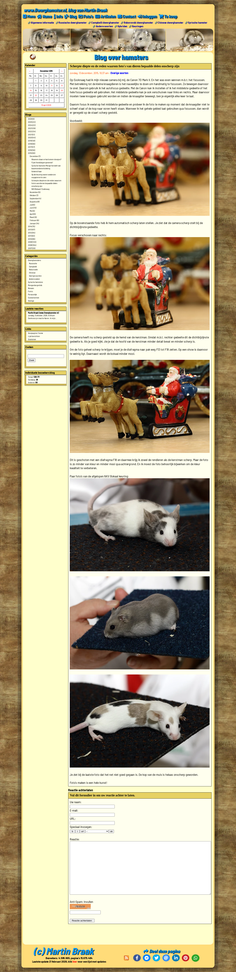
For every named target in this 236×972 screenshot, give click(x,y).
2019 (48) (31, 140)
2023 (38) (31, 128)
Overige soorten (35, 275)
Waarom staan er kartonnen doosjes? (46, 159)
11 (51, 85)
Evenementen (33, 297)
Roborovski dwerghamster (138, 22)
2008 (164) (32, 245)
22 (36, 95)
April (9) (33, 214)
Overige (31, 300)
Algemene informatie (42, 22)
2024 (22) (31, 125)
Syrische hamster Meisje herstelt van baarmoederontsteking (46, 167)
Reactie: (75, 839)
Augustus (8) (35, 201)
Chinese (32, 272)
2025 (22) (31, 122)
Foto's (30, 291)
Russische (33, 263)
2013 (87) (31, 229)
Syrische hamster (197, 22)
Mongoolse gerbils (35, 285)
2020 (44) (31, 137)
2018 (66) (31, 143)
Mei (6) (32, 211)
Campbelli (33, 266)
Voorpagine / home (35, 333)
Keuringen (138, 26)
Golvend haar (36, 171)
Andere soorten (104, 26)
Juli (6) (32, 204)
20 (62, 90)
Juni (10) (33, 207)
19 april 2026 (46, 105)
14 (31, 90)
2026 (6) (31, 119)
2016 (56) (31, 150)
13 (62, 85)
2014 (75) (31, 226)
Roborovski (33, 269)
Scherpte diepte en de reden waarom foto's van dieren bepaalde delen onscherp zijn (46, 183)
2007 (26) (31, 248)
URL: (73, 818)
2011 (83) (31, 235)
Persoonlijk (32, 294)
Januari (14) (34, 223)
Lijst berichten (34, 336)
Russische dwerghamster (73, 22)
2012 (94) (31, 232)
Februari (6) (34, 220)
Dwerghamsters (34, 260)
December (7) (35, 156)
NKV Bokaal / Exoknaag (40, 189)
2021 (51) (31, 134)
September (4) (35, 198)
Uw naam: (75, 802)
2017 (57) (31, 147)
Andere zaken (34, 279)
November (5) (35, 192)
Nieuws (31, 288)
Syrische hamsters (35, 282)
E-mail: (74, 810)
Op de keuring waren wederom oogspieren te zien (43, 175)
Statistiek (32, 339)
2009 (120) (32, 242)
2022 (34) (31, 131)
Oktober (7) (34, 195)
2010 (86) (31, 239)
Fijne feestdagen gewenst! (42, 162)
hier (75, 961)
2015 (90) (31, 153)
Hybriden (122, 26)
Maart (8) (33, 217)
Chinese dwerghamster (170, 22)
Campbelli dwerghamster (105, 22)
